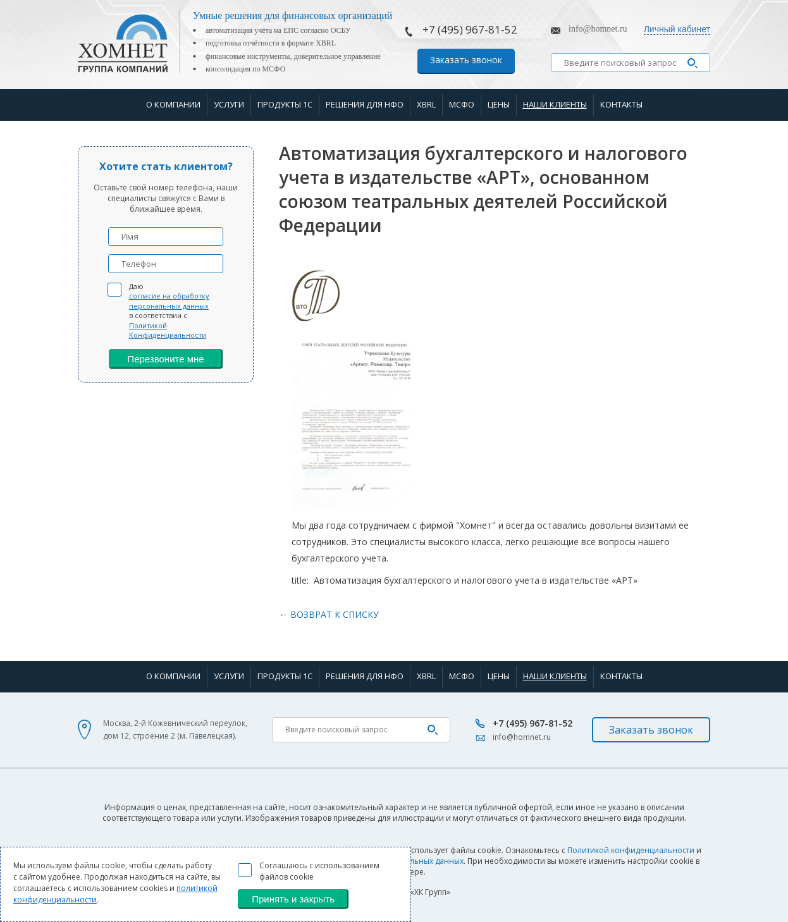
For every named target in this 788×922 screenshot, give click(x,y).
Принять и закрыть (293, 899)
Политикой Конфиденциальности (167, 330)
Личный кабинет (677, 29)
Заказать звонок (466, 60)
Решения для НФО (364, 104)
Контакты (621, 104)
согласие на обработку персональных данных (169, 300)
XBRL (426, 104)
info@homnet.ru (598, 29)
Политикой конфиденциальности (630, 850)
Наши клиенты (555, 104)
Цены (499, 104)
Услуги (229, 104)
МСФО (461, 104)
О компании (173, 104)
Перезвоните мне (165, 358)
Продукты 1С (284, 104)
